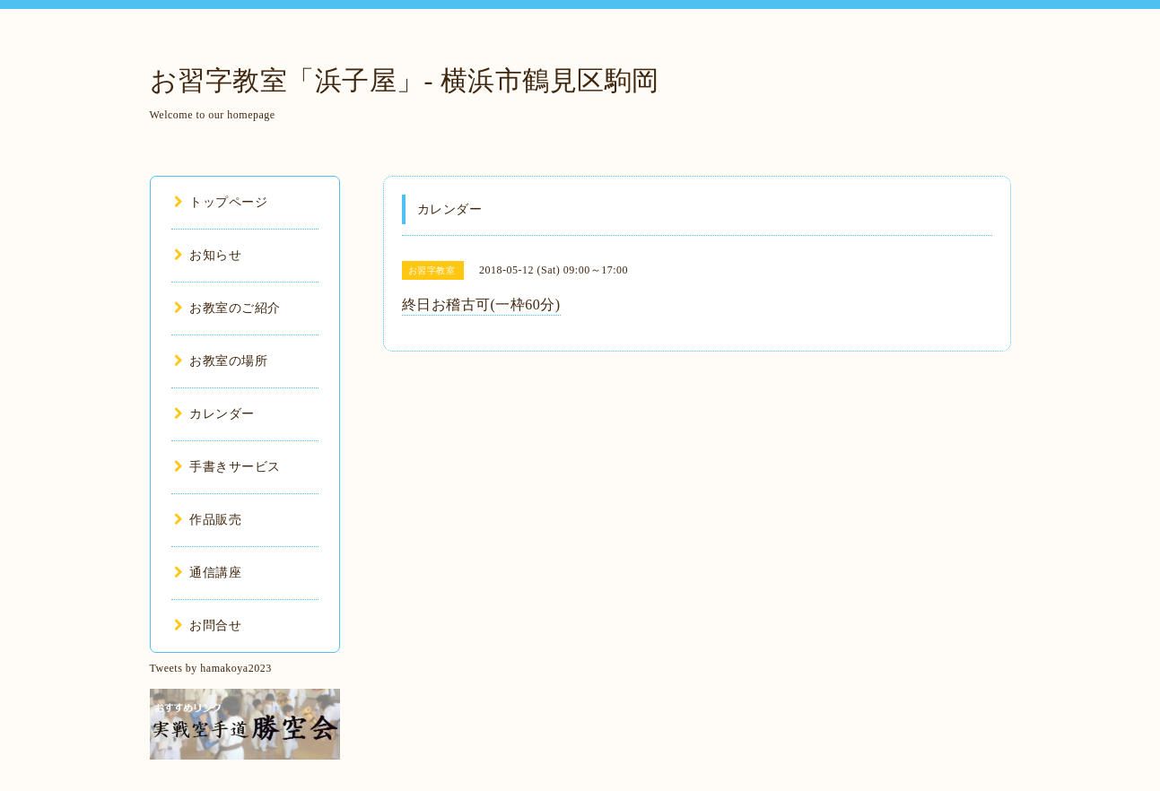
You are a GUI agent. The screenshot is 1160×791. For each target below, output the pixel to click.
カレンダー (214, 414)
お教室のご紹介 (227, 308)
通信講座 (208, 572)
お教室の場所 (221, 361)
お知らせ (208, 255)
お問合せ (208, 625)
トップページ (221, 202)
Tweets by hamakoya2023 (211, 668)
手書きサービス (227, 467)
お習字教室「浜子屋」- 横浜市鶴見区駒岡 (405, 80)
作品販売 (208, 519)
